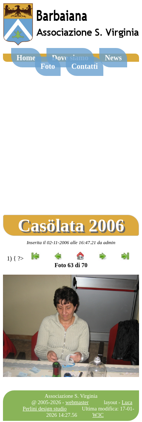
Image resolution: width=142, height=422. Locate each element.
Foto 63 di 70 (71, 265)
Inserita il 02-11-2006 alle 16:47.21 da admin (71, 242)
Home (26, 58)
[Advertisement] (69, 135)
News (113, 58)
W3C (98, 415)
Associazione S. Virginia (71, 396)
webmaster (76, 402)
